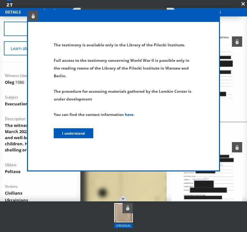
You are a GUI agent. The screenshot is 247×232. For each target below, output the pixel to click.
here (129, 114)
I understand (73, 133)
